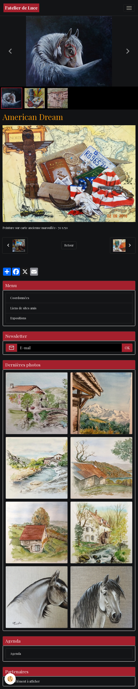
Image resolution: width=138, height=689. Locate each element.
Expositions (18, 318)
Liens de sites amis (23, 308)
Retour (69, 245)
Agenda (15, 654)
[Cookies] (10, 679)
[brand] (21, 7)
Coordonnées (19, 298)
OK (127, 347)
